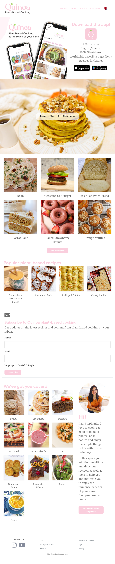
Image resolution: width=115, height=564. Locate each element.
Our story (95, 8)
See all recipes (57, 250)
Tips (41, 540)
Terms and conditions (86, 540)
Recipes (64, 8)
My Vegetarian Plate (47, 545)
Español (21, 365)
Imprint (81, 545)
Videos (83, 8)
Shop (73, 8)
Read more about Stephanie (91, 510)
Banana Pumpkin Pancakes (57, 116)
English (31, 365)
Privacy (81, 549)
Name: (7, 338)
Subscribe (13, 372)
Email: (7, 351)
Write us (43, 549)
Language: (9, 365)
